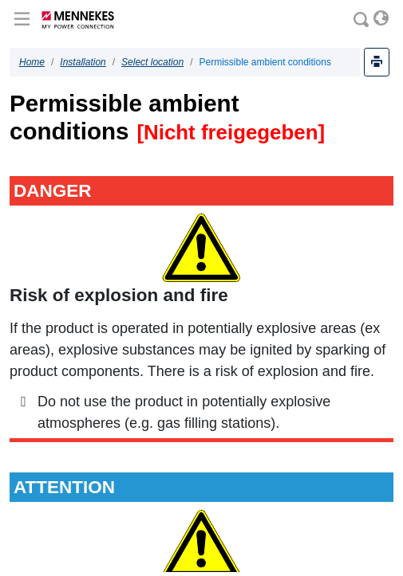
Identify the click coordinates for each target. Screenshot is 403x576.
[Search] (362, 20)
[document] (201, 306)
